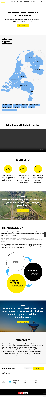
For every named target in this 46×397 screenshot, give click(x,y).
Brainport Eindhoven (7, 105)
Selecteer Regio (23, 25)
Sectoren (19, 1)
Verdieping (33, 1)
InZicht (25, 389)
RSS (35, 391)
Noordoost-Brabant (7, 107)
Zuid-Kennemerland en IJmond (9, 110)
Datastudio (14, 389)
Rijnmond (24, 107)
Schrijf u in (38, 376)
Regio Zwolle (16, 107)
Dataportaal (14, 392)
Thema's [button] (12, 1)
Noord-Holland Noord (34, 105)
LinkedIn (36, 389)
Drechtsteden (17, 105)
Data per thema (15, 391)
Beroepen (26, 1)
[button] (38, 1)
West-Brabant (31, 107)
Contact (25, 391)
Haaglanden (25, 105)
